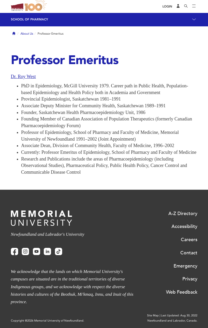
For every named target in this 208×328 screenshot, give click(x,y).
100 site (36, 6)
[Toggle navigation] (194, 6)
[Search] (186, 6)
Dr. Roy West (23, 76)
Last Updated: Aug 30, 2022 (179, 315)
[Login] (167, 6)
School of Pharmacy (29, 19)
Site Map (153, 315)
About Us (26, 33)
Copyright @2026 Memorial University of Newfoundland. (47, 320)
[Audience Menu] (178, 6)
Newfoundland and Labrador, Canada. (172, 320)
